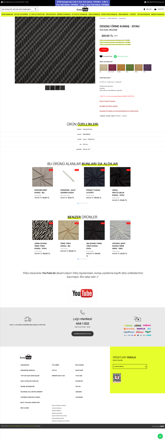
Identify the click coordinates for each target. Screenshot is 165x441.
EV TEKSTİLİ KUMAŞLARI (79, 14)
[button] (79, 203)
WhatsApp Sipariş (122, 56)
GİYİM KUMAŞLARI (7, 14)
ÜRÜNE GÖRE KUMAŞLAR (109, 14)
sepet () (159, 9)
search (35, 9)
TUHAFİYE (133, 14)
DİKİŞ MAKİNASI (123, 14)
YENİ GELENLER (51, 14)
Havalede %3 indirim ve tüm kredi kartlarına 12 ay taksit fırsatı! (119, 111)
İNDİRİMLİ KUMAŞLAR (64, 14)
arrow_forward (145, 367)
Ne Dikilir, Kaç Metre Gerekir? (109, 106)
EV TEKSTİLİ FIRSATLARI (37, 14)
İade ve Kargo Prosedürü (107, 101)
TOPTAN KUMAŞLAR (143, 14)
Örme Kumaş (122, 18)
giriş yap (147, 9)
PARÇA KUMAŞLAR (94, 14)
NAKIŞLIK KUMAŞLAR (157, 14)
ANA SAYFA (103, 18)
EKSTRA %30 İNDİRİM (21, 14)
